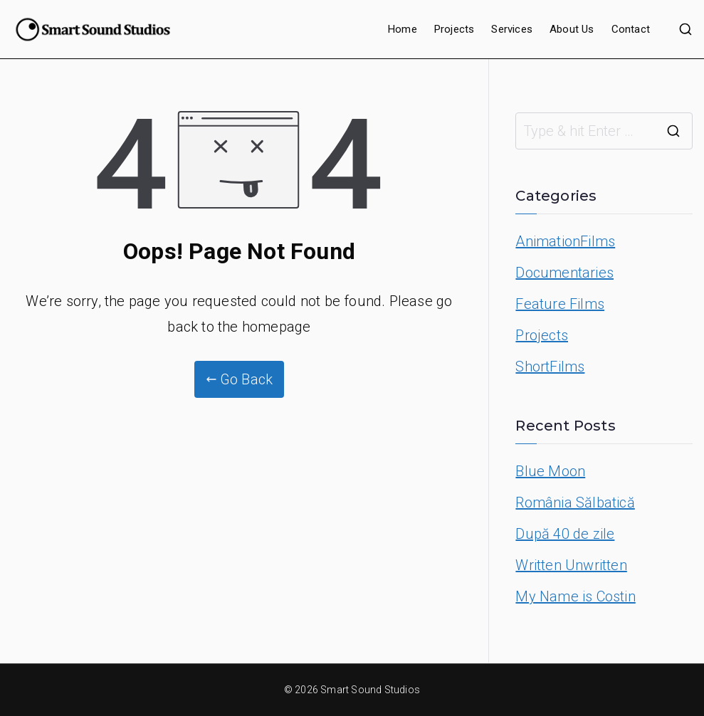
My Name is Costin (575, 596)
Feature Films (559, 303)
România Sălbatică (574, 502)
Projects (454, 29)
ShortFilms (549, 366)
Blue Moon (550, 471)
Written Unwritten (570, 565)
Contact (630, 29)
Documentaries (564, 272)
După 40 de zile (564, 533)
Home (402, 29)
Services (511, 29)
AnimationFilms (565, 241)
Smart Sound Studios (370, 689)
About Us (572, 29)
